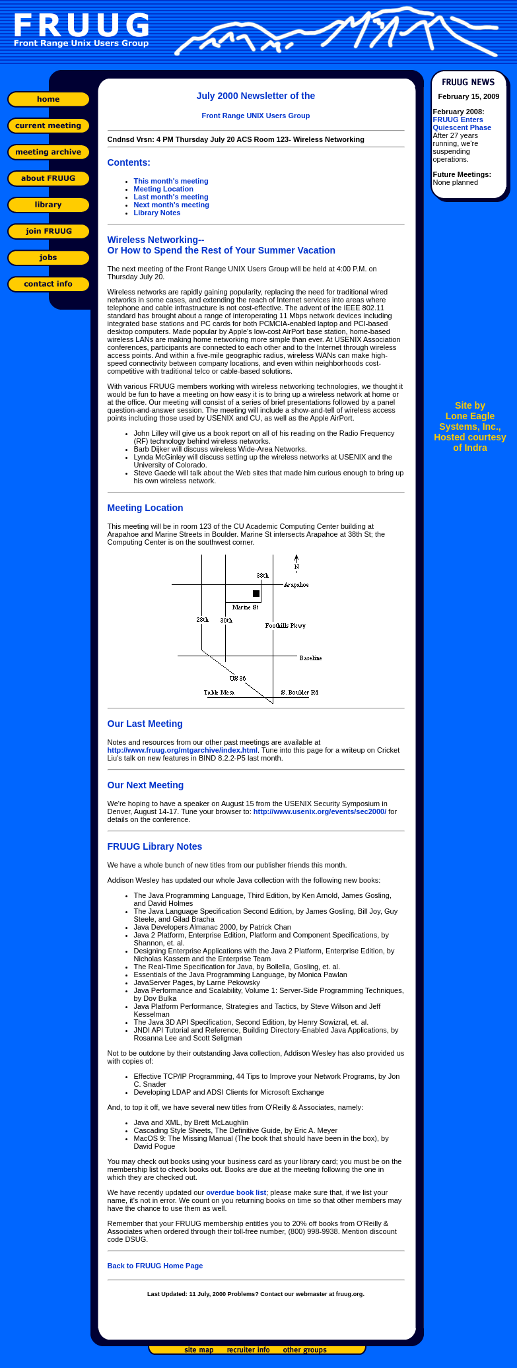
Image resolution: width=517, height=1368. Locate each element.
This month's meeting (171, 181)
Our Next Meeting (146, 785)
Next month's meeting (171, 205)
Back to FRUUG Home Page (155, 1266)
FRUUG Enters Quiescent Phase (462, 123)
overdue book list (236, 1192)
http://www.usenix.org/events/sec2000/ (320, 811)
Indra (475, 447)
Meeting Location (163, 189)
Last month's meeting (171, 197)
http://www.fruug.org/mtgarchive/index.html (183, 750)
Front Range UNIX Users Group (256, 116)
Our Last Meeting (145, 723)
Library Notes (157, 213)
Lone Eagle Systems (467, 421)
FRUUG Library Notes (155, 846)
